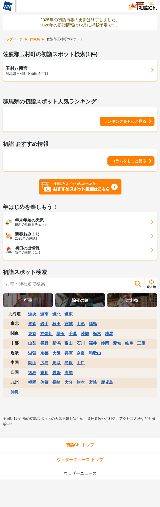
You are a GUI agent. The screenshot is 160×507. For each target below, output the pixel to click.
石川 (81, 343)
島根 (68, 362)
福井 (93, 343)
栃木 (97, 333)
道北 (56, 314)
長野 (44, 343)
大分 (68, 382)
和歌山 (95, 353)
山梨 (32, 343)
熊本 (81, 382)
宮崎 (93, 382)
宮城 (68, 323)
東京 (32, 333)
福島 (93, 323)
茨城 (85, 333)
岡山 (32, 362)
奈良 (81, 353)
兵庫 (68, 353)
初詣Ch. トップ (80, 444)
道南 (44, 314)
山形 (81, 323)
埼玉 (60, 333)
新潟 (56, 343)
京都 (44, 353)
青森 (32, 323)
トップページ (13, 39)
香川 (44, 372)
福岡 (32, 382)
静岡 (105, 343)
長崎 (56, 382)
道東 (68, 314)
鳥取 (56, 362)
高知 (68, 372)
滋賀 (32, 353)
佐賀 (44, 382)
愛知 (117, 343)
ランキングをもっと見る (125, 121)
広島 (44, 362)
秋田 (56, 323)
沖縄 (14, 392)
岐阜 (129, 343)
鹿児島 (107, 382)
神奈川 (46, 333)
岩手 (44, 323)
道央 (32, 314)
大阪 (56, 353)
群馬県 (35, 39)
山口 (81, 362)
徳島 (32, 372)
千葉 (73, 333)
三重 (141, 343)
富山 (68, 343)
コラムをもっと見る (129, 161)
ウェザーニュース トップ (80, 459)
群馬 (109, 333)
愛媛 (56, 372)
